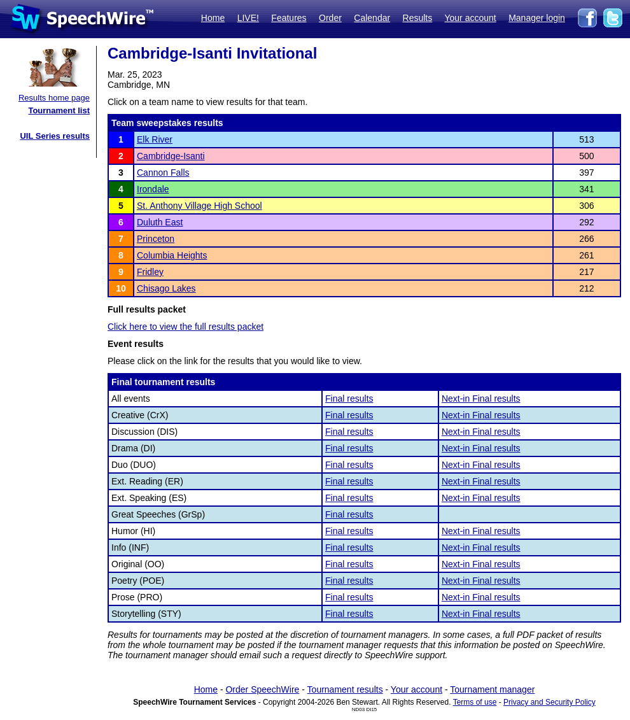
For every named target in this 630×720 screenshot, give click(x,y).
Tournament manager (492, 689)
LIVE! (248, 18)
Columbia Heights (172, 255)
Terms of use (475, 702)
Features (288, 18)
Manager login (536, 18)
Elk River (154, 139)
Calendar (372, 18)
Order (330, 18)
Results (418, 18)
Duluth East (160, 222)
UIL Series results (55, 136)
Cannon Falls (163, 172)
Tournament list (59, 110)
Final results (349, 398)
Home (213, 18)
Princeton (155, 239)
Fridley (150, 272)
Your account (470, 18)
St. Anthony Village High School (199, 206)
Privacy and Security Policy (549, 702)
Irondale (153, 189)
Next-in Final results (481, 398)
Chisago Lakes (166, 288)
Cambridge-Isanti (171, 156)
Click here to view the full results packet (185, 326)
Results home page (54, 97)
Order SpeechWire (262, 689)
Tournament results (345, 689)
